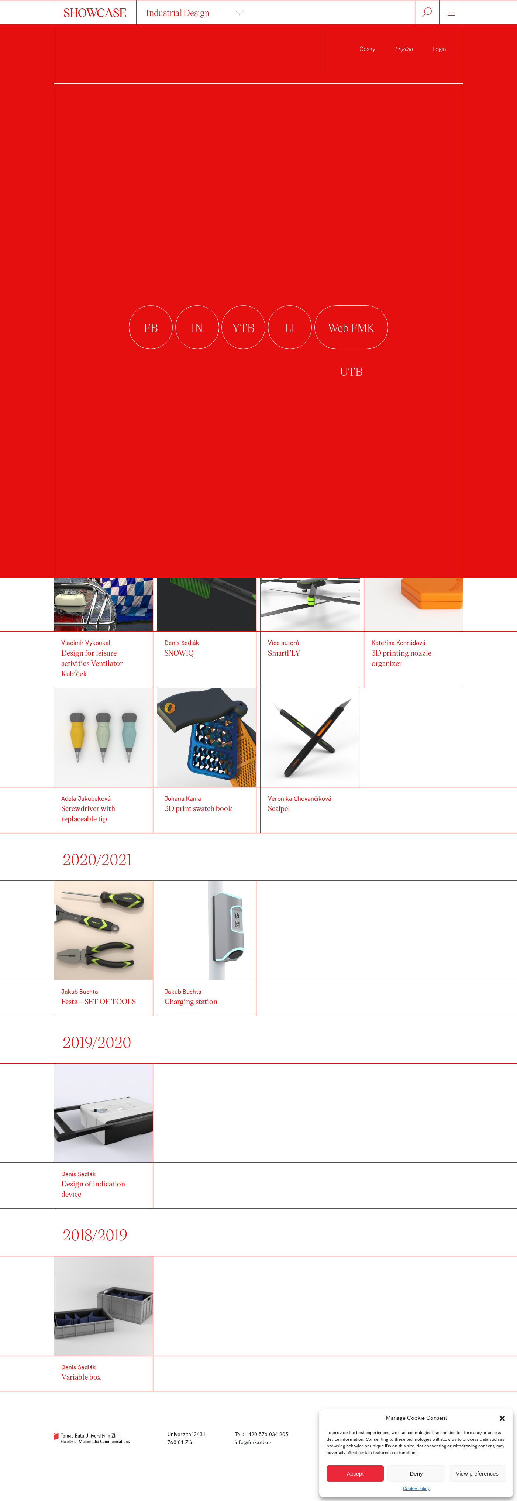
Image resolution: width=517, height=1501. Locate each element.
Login (439, 49)
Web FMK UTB (351, 328)
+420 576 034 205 (266, 1434)
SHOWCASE (95, 12)
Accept (355, 1473)
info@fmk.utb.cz (253, 1442)
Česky (367, 49)
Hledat (427, 12)
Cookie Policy (416, 1488)
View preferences (477, 1473)
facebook (150, 328)
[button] (502, 1418)
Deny (416, 1473)
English (404, 49)
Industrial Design (178, 12)
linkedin (289, 328)
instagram (197, 328)
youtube (243, 328)
